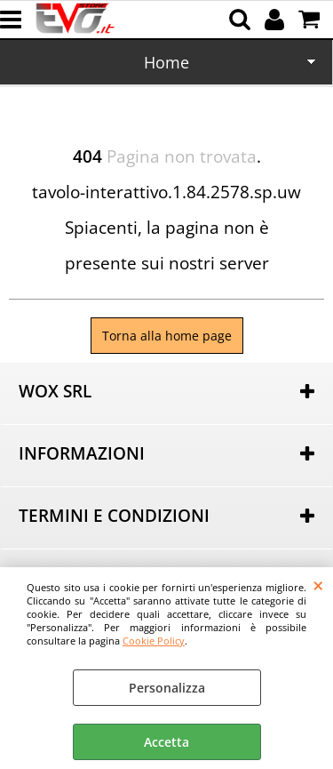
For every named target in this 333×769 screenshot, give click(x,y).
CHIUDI (318, 585)
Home (166, 62)
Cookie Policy (154, 640)
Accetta (166, 741)
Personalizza (167, 687)
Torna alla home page (167, 335)
